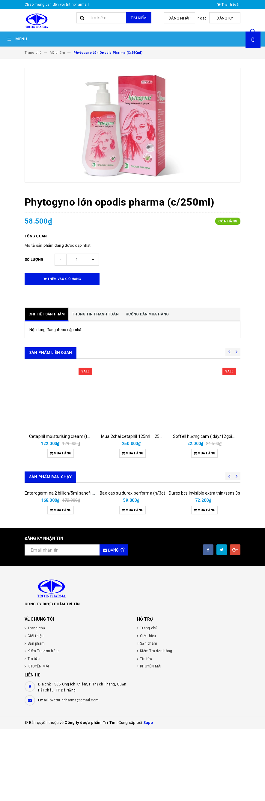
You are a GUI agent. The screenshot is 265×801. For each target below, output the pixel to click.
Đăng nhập (181, 18)
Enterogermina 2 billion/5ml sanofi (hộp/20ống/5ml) (75, 565)
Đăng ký (225, 18)
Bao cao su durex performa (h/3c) (132, 565)
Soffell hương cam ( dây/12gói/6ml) (208, 436)
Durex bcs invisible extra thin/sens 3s (204, 565)
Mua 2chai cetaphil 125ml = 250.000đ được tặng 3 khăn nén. (158, 436)
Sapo (148, 794)
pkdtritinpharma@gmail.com (74, 772)
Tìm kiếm (139, 18)
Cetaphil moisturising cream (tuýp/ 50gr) (68, 436)
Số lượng (34, 259)
